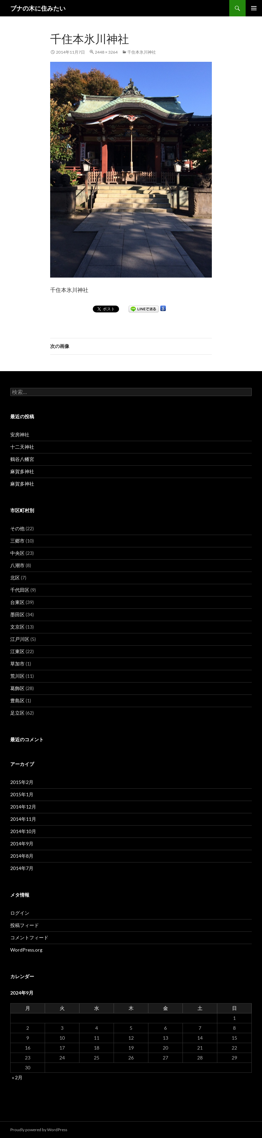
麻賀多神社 (22, 471)
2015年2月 (21, 782)
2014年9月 (21, 843)
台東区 (17, 602)
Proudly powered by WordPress (38, 1129)
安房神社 (19, 434)
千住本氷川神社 (141, 52)
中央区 (17, 553)
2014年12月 (23, 807)
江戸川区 (19, 639)
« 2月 (17, 1077)
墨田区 (17, 614)
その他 (17, 528)
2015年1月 (21, 794)
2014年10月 (23, 831)
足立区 (17, 713)
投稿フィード (24, 925)
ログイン (19, 913)
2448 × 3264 (106, 52)
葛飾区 (17, 688)
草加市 (17, 663)
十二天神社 (22, 447)
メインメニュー (254, 8)
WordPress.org (26, 950)
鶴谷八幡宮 (22, 459)
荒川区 (17, 676)
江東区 (17, 651)
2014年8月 (21, 856)
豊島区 (17, 700)
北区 (15, 577)
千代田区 (19, 590)
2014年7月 (21, 868)
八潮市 (17, 565)
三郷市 (17, 541)
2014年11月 (23, 819)
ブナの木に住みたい (38, 8)
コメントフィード (29, 937)
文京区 (17, 627)
